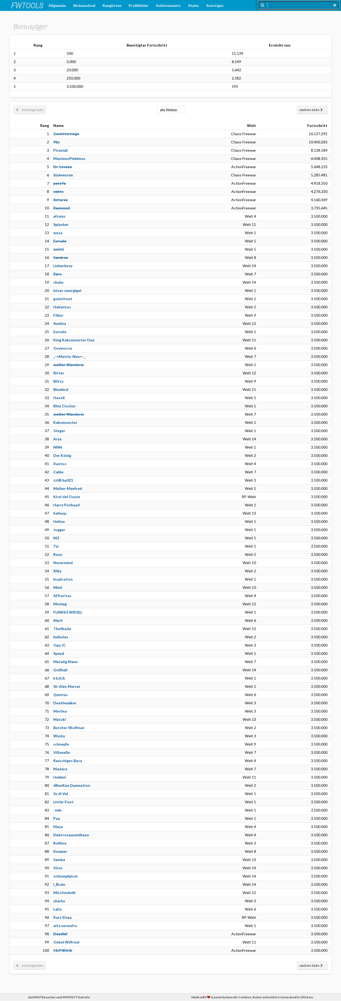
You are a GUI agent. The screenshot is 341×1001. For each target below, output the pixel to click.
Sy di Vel (60, 793)
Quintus (60, 694)
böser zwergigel (67, 290)
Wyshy (59, 736)
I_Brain (59, 884)
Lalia (57, 909)
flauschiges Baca (67, 760)
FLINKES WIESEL (67, 612)
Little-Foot (63, 802)
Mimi (57, 587)
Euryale (59, 331)
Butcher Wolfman (68, 727)
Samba (59, 859)
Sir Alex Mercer (66, 686)
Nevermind (63, 562)
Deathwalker (64, 703)
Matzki (59, 719)
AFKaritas (62, 595)
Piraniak (60, 150)
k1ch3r (59, 678)
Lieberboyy (62, 265)
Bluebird (60, 389)
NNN (57, 447)
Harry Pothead (66, 505)
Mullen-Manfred (67, 488)
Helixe (59, 521)
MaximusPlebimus (69, 158)
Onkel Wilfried (66, 942)
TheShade (62, 628)
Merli (58, 620)
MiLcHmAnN (64, 892)
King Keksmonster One (73, 340)
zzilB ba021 (63, 480)
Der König (62, 455)
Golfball (60, 670)
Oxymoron (62, 348)
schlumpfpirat (65, 876)
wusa (57, 232)
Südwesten (63, 175)
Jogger (59, 529)
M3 (56, 538)
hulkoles (60, 637)
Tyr (56, 546)
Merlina (60, 711)
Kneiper (60, 851)
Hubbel (59, 777)
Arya (57, 439)
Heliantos (62, 307)
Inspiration (63, 579)
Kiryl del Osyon (66, 496)
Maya (58, 826)
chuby (58, 282)
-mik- (58, 810)
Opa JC (59, 645)
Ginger (59, 430)
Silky (57, 571)
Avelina (59, 323)
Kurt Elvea (62, 917)
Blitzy (58, 381)
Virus (58, 868)
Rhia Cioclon (64, 406)
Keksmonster (65, 422)
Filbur (58, 315)
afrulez (59, 216)
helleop (59, 513)
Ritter (58, 373)
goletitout (62, 298)
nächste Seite (311, 110)
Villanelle (61, 752)
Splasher (60, 224)
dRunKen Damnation (71, 785)
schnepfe (61, 744)
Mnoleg (60, 604)
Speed (58, 653)
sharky (59, 901)
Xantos (59, 463)
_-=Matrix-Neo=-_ (69, 356)
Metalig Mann (65, 661)
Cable (58, 472)
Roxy (57, 554)
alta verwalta (65, 925)
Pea (56, 818)
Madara (60, 769)
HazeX (59, 397)
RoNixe (59, 843)
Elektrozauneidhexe (71, 835)
